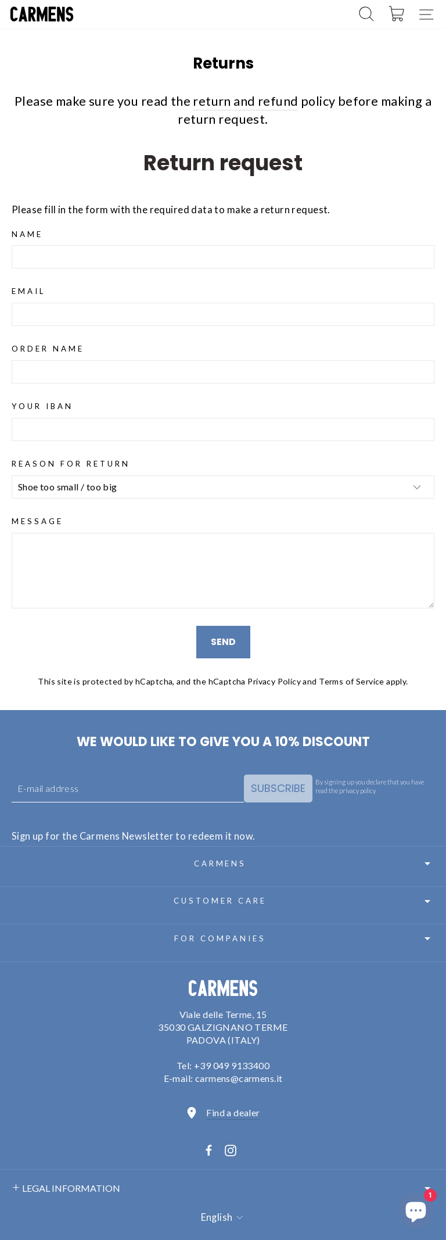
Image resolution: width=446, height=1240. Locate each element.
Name (27, 234)
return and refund (245, 101)
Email (28, 291)
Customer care (304, 901)
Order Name (48, 348)
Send (223, 641)
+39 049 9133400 (231, 1065)
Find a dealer (233, 1112)
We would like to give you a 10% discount (223, 742)
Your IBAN (42, 406)
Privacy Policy (274, 681)
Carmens (314, 863)
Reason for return (71, 463)
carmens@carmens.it (238, 1078)
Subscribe (278, 788)
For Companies (304, 938)
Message (37, 521)
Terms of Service (351, 681)
